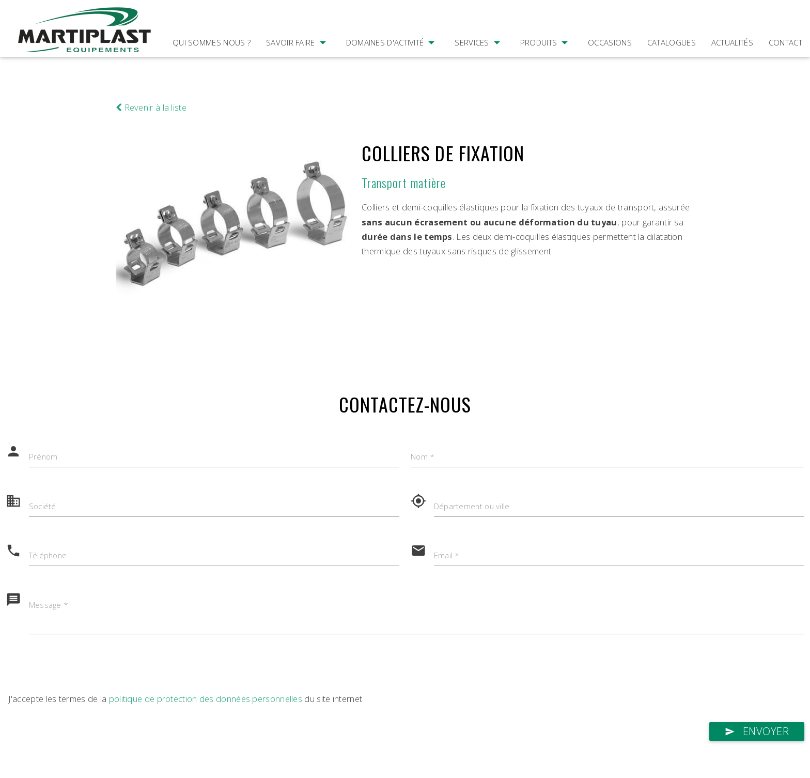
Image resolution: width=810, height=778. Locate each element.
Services (479, 56)
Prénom (43, 457)
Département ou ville (472, 506)
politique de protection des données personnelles (205, 699)
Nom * (423, 457)
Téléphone (48, 556)
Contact (785, 42)
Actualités (732, 42)
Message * (49, 606)
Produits (546, 56)
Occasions (610, 42)
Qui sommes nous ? (212, 42)
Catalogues (671, 42)
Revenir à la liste (151, 107)
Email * (447, 556)
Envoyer (756, 732)
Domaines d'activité (393, 56)
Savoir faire (298, 56)
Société (42, 506)
